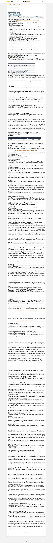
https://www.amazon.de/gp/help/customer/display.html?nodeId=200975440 (19, 71)
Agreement (10, 54)
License (35, 280)
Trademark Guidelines (33, 249)
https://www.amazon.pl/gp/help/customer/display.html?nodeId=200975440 (19, 73)
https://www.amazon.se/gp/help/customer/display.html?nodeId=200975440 (19, 72)
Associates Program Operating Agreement (32, 16)
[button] (43, 1)
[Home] (26, 1)
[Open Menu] (45, 1)
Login (8, 1)
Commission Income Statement (21, 256)
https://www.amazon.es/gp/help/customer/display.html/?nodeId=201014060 (19, 70)
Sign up (12, 1)
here (22, 170)
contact (24, 503)
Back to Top (9, 529)
